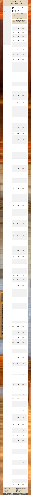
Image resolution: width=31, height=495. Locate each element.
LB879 (13, 275)
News (4, 24)
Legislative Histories (7, 20)
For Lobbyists (6, 40)
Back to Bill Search (20, 13)
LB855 (13, 285)
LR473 (13, 36)
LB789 (13, 337)
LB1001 (13, 243)
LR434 (13, 59)
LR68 (13, 175)
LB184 (13, 451)
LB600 (13, 357)
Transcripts (5, 32)
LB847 (13, 305)
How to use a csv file (20, 16)
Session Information (7, 30)
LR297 (13, 102)
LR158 (13, 133)
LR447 (13, 54)
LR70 (13, 168)
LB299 (13, 417)
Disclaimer (18, 491)
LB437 (13, 384)
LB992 (13, 250)
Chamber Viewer (7, 9)
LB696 (13, 351)
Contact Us (6, 491)
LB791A (13, 321)
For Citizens (5, 36)
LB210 (13, 445)
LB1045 (13, 223)
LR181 (13, 127)
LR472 (13, 40)
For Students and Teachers (6, 43)
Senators (7, 28)
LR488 (13, 28)
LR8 (12, 212)
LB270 (13, 440)
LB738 (13, 342)
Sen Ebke (23, 28)
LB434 (13, 398)
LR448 (13, 49)
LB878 (13, 279)
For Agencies (6, 34)
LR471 (13, 44)
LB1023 (13, 235)
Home (5, 7)
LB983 (13, 256)
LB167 (13, 462)
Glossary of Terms (19, 490)
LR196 (13, 111)
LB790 (13, 332)
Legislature (7, 11)
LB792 (13, 314)
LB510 (13, 369)
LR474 (13, 32)
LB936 (13, 265)
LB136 (13, 467)
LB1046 (13, 217)
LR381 (13, 76)
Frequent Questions (7, 488)
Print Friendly (19, 18)
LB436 (13, 389)
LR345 (13, 88)
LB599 (13, 363)
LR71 (13, 161)
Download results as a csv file (19, 15)
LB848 (13, 300)
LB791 (13, 326)
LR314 (13, 95)
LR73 (13, 155)
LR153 (13, 139)
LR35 (13, 197)
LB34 (13, 480)
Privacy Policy (6, 490)
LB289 (13, 424)
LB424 (13, 410)
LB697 (13, 347)
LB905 (13, 271)
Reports (7, 26)
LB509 (13, 379)
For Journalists (6, 38)
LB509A (13, 374)
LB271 (13, 435)
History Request (6, 22)
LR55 (13, 188)
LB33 (13, 484)
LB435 (13, 394)
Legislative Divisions (7, 18)
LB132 (13, 476)
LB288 (13, 430)
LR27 (13, 205)
